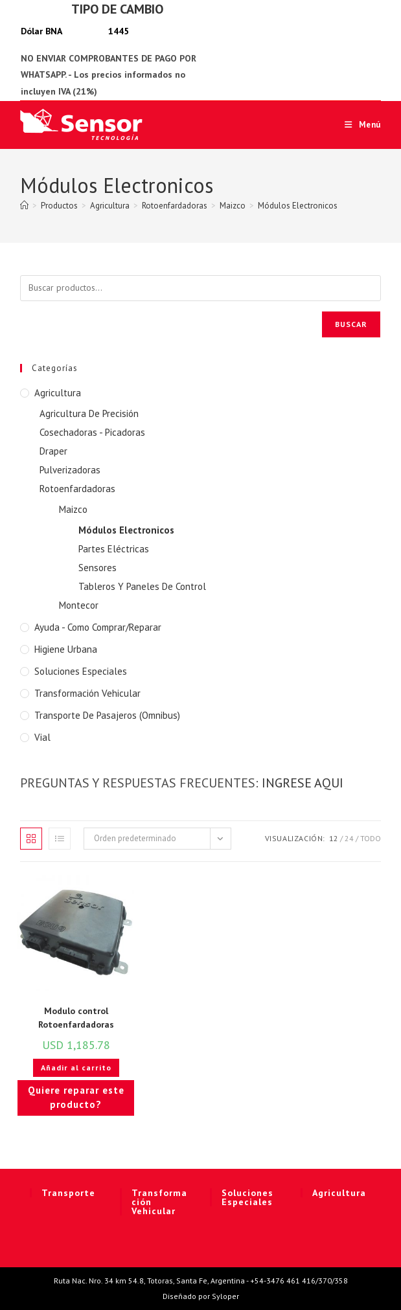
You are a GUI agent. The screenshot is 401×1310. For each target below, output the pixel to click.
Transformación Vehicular (87, 693)
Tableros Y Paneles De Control (142, 586)
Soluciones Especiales (80, 671)
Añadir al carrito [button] (76, 1067)
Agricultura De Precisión (89, 413)
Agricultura (57, 393)
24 (349, 838)
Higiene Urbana (65, 649)
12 (333, 838)
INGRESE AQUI (302, 782)
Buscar (351, 324)
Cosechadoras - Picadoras (92, 432)
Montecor (78, 605)
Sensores (97, 567)
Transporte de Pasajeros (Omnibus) (107, 715)
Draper (53, 451)
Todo (370, 838)
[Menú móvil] (358, 124)
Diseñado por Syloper (201, 1296)
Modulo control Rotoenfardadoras (76, 1017)
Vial (42, 737)
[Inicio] (24, 205)
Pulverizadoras (70, 470)
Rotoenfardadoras (77, 488)
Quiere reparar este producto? (76, 1097)
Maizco (73, 509)
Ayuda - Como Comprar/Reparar (97, 627)
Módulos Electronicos (298, 205)
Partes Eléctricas (113, 549)
